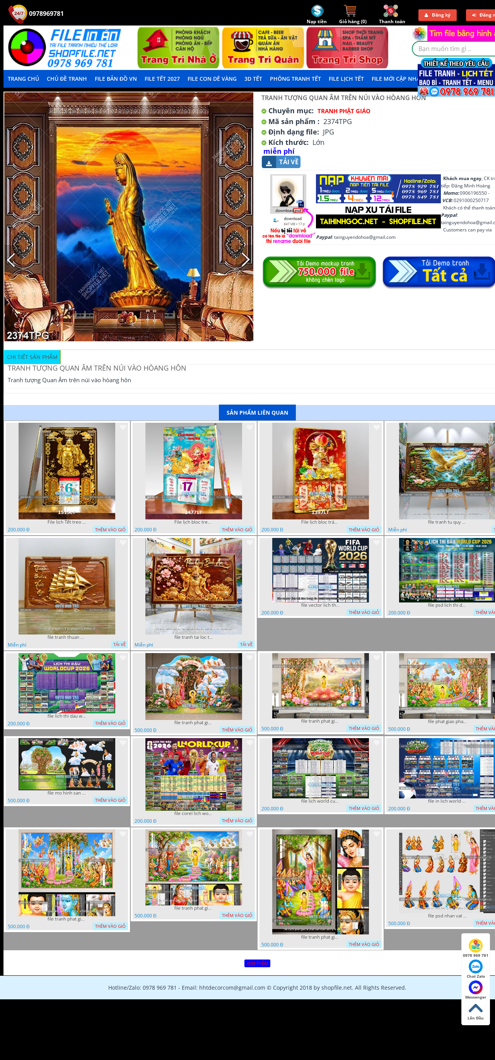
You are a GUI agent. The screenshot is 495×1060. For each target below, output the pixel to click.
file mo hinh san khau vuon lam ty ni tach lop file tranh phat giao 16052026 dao (67, 793)
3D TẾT (253, 78)
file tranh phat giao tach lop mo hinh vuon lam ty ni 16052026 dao (193, 722)
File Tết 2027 (162, 78)
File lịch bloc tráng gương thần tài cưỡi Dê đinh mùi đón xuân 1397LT (320, 522)
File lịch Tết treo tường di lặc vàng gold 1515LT (67, 522)
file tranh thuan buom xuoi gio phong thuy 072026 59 (67, 637)
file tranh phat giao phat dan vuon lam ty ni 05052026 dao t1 (193, 908)
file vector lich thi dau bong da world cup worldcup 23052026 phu (320, 605)
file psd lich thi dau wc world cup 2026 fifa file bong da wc (447, 605)
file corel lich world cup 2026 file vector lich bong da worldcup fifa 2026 (193, 813)
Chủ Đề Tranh (67, 78)
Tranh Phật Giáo (343, 111)
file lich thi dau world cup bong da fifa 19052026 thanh (67, 716)
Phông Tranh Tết (295, 78)
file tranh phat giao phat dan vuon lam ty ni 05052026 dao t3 (67, 919)
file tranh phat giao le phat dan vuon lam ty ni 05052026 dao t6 (320, 721)
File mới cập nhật (397, 78)
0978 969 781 (475, 948)
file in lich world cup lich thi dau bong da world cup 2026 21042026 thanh (447, 801)
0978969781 (36, 13)
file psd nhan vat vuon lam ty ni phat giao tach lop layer (447, 916)
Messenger (475, 990)
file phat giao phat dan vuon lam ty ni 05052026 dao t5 (447, 721)
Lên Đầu (476, 1011)
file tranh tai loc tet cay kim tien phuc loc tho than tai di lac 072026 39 (193, 637)
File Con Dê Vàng (212, 78)
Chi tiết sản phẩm (32, 357)
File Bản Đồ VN (116, 78)
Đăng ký (438, 15)
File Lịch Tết (346, 78)
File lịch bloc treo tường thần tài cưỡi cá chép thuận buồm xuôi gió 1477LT (193, 522)
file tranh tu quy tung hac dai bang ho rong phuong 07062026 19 (447, 522)
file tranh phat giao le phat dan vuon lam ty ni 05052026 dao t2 (320, 937)
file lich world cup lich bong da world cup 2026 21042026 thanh (320, 801)
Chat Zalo (476, 969)
